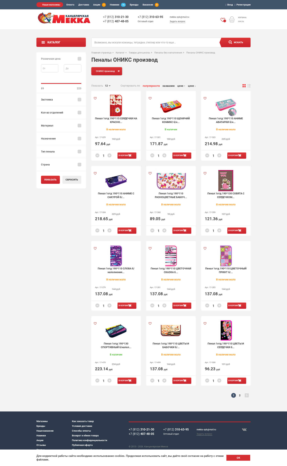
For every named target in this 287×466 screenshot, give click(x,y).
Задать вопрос (177, 21)
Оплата (70, 4)
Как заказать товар (83, 421)
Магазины (42, 421)
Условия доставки (82, 426)
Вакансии (151, 5)
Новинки (118, 5)
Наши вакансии (44, 430)
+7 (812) (115, 17)
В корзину (124, 155)
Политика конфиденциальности (89, 440)
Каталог (53, 42)
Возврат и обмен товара (85, 435)
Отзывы (41, 445)
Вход (230, 4)
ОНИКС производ (108, 71)
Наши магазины (51, 4)
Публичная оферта (82, 445)
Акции (99, 5)
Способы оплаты (81, 430)
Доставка (83, 4)
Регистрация (243, 4)
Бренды (134, 4)
